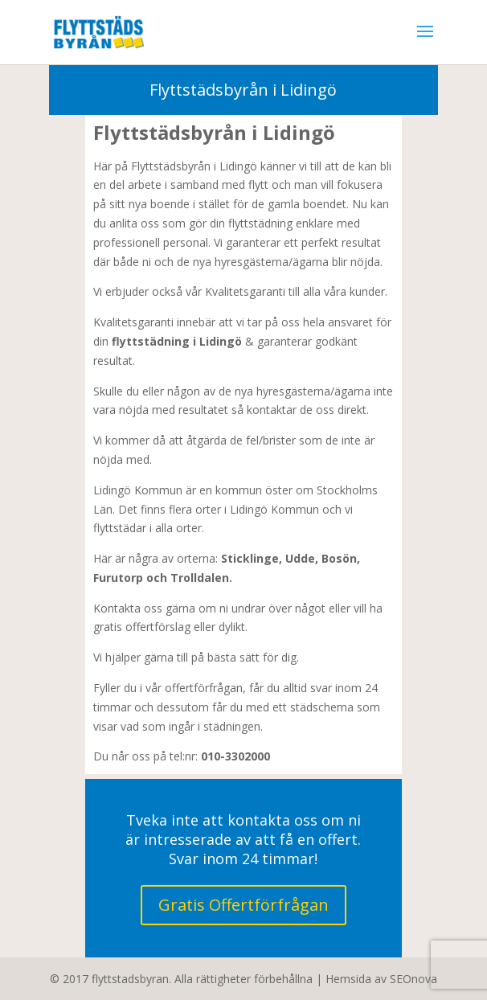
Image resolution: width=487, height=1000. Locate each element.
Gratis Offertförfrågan (243, 905)
